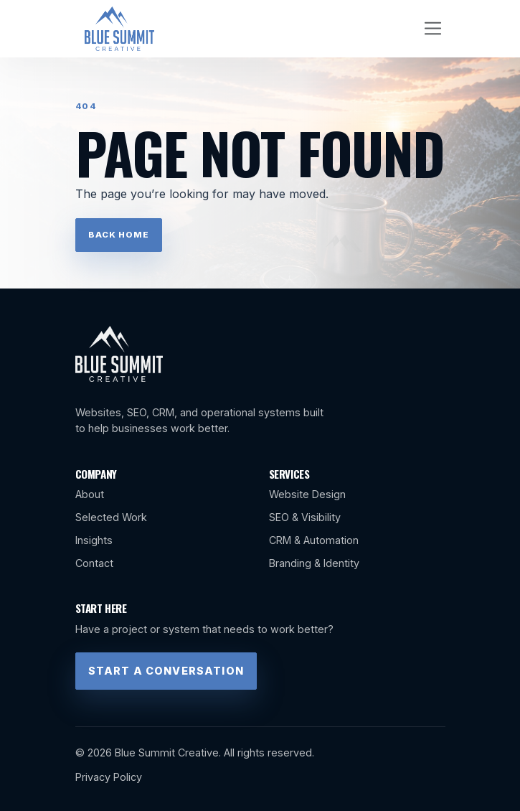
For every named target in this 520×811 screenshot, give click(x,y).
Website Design (307, 494)
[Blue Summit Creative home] (119, 28)
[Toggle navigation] (433, 28)
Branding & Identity (314, 563)
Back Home (118, 235)
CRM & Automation (314, 540)
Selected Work (111, 517)
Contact (94, 563)
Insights (94, 540)
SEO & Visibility (305, 517)
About (89, 494)
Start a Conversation (166, 671)
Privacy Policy (108, 777)
